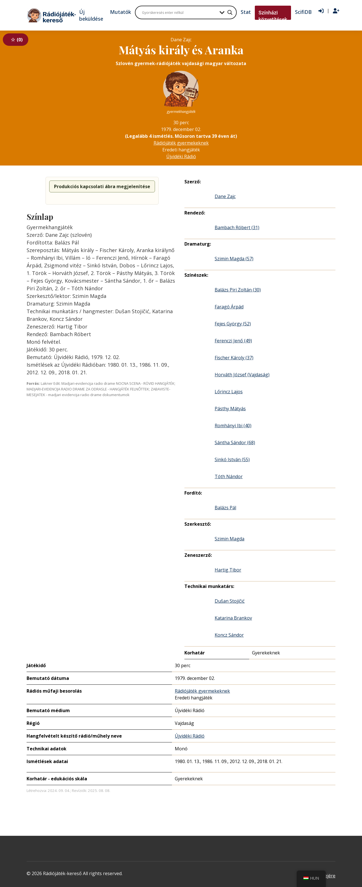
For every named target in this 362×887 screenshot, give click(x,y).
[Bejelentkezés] (321, 11)
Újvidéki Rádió (181, 156)
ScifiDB (303, 11)
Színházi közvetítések (272, 16)
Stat (246, 11)
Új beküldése (91, 15)
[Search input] (179, 12)
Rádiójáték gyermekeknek (181, 143)
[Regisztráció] (336, 11)
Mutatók (120, 11)
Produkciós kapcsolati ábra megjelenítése (102, 186)
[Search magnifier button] (230, 12)
